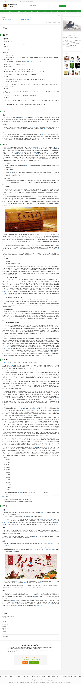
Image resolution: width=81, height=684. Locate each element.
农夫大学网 (3, 1)
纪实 (20, 1)
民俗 (5, 291)
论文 (10, 64)
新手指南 (18, 676)
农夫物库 (33, 15)
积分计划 (58, 676)
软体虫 (75, 47)
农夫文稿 (29, 15)
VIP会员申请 (64, 676)
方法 (33, 117)
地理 (32, 127)
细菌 (21, 492)
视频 (58, 11)
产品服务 (48, 676)
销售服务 (43, 676)
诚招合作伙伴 (12, 676)
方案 (16, 602)
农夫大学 (6, 676)
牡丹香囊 (73, 43)
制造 (42, 134)
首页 (3, 11)
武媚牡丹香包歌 (78, 41)
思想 (19, 117)
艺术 (71, 11)
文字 (5, 455)
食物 (9, 127)
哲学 (32, 147)
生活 (18, 81)
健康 (58, 248)
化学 (37, 136)
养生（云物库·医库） (7, 19)
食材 (5, 603)
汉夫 (68, 44)
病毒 (30, 492)
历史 (6, 150)
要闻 (7, 1)
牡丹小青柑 (73, 35)
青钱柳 (75, 41)
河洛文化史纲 (77, 43)
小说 (50, 350)
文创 (78, 11)
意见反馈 (38, 676)
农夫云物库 (68, 47)
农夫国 (74, 676)
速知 (38, 11)
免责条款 (33, 676)
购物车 (31, 1)
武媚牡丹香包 (71, 34)
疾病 (49, 543)
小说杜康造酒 (71, 46)
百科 (32, 11)
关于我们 (1, 676)
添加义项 (58, 15)
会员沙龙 (70, 676)
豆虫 (72, 48)
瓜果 (7, 537)
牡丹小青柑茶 (65, 41)
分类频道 (11, 11)
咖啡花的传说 (66, 44)
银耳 (5, 522)
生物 (9, 76)
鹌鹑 (41, 519)
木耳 (53, 549)
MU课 (13, 1)
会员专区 (28, 1)
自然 (13, 148)
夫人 (5, 417)
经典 (50, 288)
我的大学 (23, 1)
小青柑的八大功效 (72, 38)
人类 (33, 136)
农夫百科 (25, 15)
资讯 (10, 1)
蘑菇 (8, 522)
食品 (34, 536)
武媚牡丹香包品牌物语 (70, 41)
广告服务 (23, 676)
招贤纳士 (28, 676)
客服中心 (35, 1)
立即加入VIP (34, 662)
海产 (38, 605)
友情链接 (79, 676)
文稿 (25, 11)
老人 (45, 128)
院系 (18, 1)
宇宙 (41, 407)
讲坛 (15, 1)
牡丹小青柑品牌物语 (74, 45)
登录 (78, 1)
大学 (9, 362)
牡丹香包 (75, 37)
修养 (12, 365)
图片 (52, 11)
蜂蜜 (47, 549)
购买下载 (25, 662)
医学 (42, 512)
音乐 (65, 11)
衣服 (28, 61)
